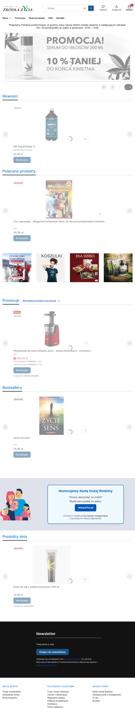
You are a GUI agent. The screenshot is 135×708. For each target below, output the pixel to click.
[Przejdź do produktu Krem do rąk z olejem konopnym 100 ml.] (51, 565)
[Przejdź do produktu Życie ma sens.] (51, 416)
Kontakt (96, 700)
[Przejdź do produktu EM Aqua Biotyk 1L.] (51, 124)
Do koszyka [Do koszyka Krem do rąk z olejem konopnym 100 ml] (22, 600)
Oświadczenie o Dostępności (106, 694)
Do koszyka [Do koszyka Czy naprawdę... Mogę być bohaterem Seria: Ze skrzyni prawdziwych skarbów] (22, 238)
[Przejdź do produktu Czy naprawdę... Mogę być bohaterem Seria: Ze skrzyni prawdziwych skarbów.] (59, 199)
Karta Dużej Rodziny (102, 691)
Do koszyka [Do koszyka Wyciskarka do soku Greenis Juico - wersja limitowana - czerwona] (22, 370)
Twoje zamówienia (11, 691)
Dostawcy (52, 703)
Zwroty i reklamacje (57, 694)
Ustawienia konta (11, 694)
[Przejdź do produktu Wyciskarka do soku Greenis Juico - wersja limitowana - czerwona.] (52, 329)
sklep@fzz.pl (85, 507)
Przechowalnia (9, 697)
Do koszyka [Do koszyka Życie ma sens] (22, 454)
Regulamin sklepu (71, 659)
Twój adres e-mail (45, 644)
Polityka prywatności (45, 665)
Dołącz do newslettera (52, 652)
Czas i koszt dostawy (58, 691)
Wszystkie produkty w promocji (41, 300)
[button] (91, 8)
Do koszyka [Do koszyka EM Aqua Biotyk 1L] (22, 160)
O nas (95, 697)
